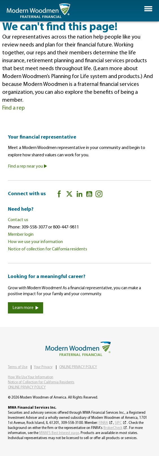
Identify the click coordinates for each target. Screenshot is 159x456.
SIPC (118, 423)
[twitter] (69, 195)
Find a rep (13, 108)
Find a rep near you (27, 166)
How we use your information (35, 242)
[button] (148, 8)
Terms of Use (17, 367)
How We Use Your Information (30, 377)
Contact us (18, 220)
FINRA (103, 423)
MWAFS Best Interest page (59, 433)
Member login (21, 234)
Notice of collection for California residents (47, 249)
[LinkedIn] (79, 195)
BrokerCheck (112, 428)
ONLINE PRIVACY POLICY (78, 367)
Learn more (25, 308)
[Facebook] (59, 195)
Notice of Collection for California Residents (41, 382)
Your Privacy (43, 367)
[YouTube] (89, 195)
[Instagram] (99, 195)
